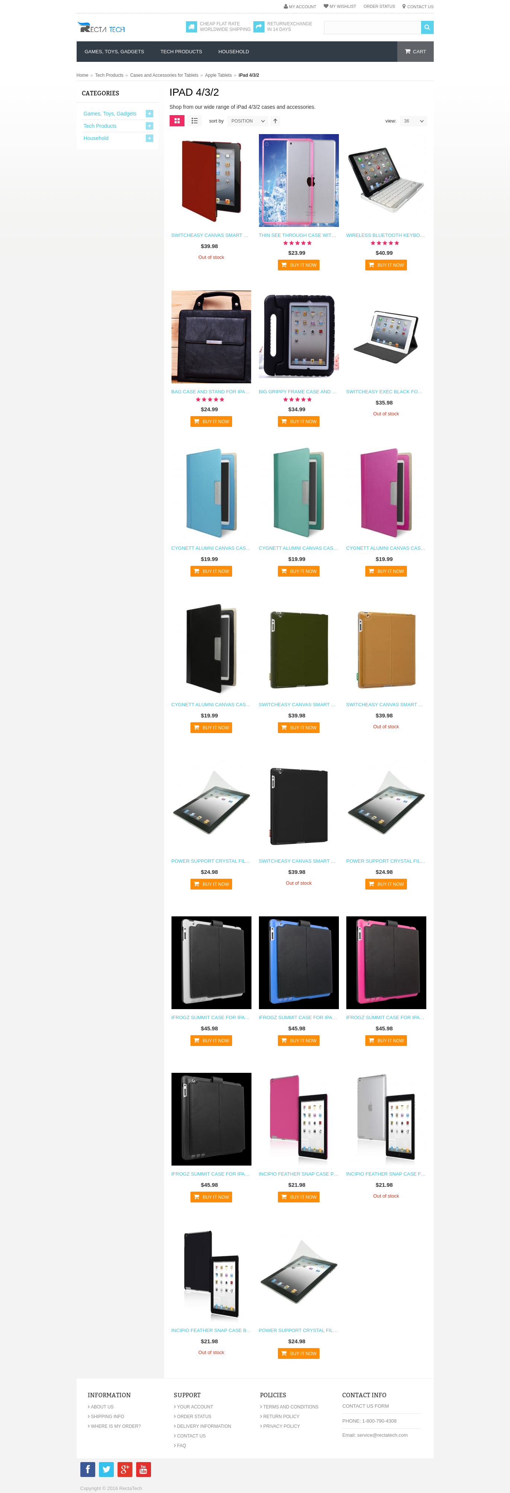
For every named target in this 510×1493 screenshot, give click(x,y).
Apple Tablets (218, 75)
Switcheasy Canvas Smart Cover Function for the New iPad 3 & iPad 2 (299, 861)
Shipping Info (106, 1416)
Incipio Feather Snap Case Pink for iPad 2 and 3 (299, 1174)
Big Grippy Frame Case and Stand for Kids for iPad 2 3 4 (299, 391)
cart (419, 51)
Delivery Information (202, 1426)
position (249, 121)
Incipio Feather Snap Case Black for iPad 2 (211, 1330)
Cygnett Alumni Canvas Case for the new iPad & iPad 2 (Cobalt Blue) (211, 548)
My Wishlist (343, 6)
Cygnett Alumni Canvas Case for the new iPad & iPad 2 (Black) (211, 704)
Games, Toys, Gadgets (110, 114)
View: (391, 121)
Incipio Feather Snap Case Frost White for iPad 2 (386, 1174)
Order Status (379, 6)
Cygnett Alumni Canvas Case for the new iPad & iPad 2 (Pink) (386, 548)
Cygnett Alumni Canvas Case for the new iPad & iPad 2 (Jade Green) (299, 548)
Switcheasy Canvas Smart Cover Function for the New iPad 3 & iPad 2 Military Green (299, 704)
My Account (302, 6)
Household (96, 138)
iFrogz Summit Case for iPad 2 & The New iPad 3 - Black (211, 1174)
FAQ (180, 1445)
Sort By (216, 121)
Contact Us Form (365, 1406)
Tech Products (109, 75)
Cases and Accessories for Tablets (164, 75)
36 (415, 121)
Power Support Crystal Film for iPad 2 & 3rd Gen (211, 861)
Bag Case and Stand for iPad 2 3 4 (211, 391)
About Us (101, 1407)
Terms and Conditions (289, 1407)
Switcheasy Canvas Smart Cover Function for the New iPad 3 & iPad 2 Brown (386, 704)
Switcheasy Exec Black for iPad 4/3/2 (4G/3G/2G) (386, 391)
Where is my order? (114, 1426)
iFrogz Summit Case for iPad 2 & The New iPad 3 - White (211, 1017)
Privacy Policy (280, 1426)
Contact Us (420, 6)
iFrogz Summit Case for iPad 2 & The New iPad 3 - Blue (299, 1017)
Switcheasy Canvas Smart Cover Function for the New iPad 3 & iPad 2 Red (211, 235)
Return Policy (279, 1416)
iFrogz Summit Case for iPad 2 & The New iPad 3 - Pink (386, 1017)
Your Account (193, 1407)
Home (83, 75)
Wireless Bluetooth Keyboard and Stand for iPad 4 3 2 (386, 235)
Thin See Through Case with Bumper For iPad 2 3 (299, 235)
